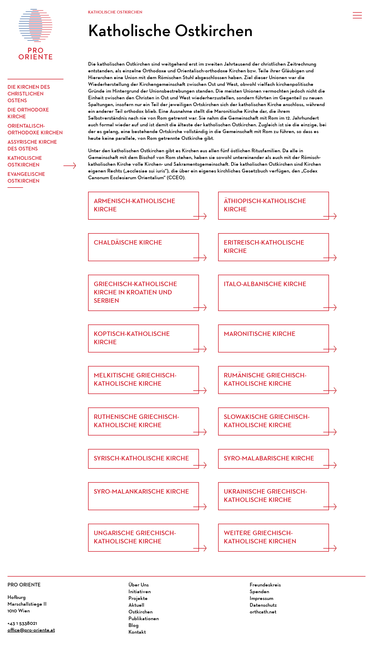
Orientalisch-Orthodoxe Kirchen (35, 130)
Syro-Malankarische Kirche (141, 492)
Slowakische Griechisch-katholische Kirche (267, 421)
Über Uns (138, 585)
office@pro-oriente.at (31, 630)
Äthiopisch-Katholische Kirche (265, 205)
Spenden (259, 591)
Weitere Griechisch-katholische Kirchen (260, 537)
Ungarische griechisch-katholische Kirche (135, 537)
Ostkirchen (140, 612)
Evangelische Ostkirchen (26, 178)
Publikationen (143, 618)
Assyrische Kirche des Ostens (32, 146)
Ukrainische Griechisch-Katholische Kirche (265, 496)
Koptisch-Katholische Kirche (132, 338)
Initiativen (139, 591)
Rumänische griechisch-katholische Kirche (265, 379)
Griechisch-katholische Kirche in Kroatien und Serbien (135, 292)
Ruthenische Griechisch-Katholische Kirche (136, 421)
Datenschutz (263, 605)
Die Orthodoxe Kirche (28, 114)
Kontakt (137, 632)
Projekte (138, 598)
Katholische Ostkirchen (25, 162)
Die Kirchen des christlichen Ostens (29, 94)
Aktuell (136, 605)
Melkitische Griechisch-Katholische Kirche (135, 379)
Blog (133, 625)
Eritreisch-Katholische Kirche (264, 247)
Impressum (261, 598)
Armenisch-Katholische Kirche (134, 205)
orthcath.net (263, 612)
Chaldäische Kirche (128, 243)
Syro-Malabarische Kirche (269, 458)
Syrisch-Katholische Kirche (141, 458)
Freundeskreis (265, 585)
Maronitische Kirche (260, 334)
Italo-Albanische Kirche (265, 284)
